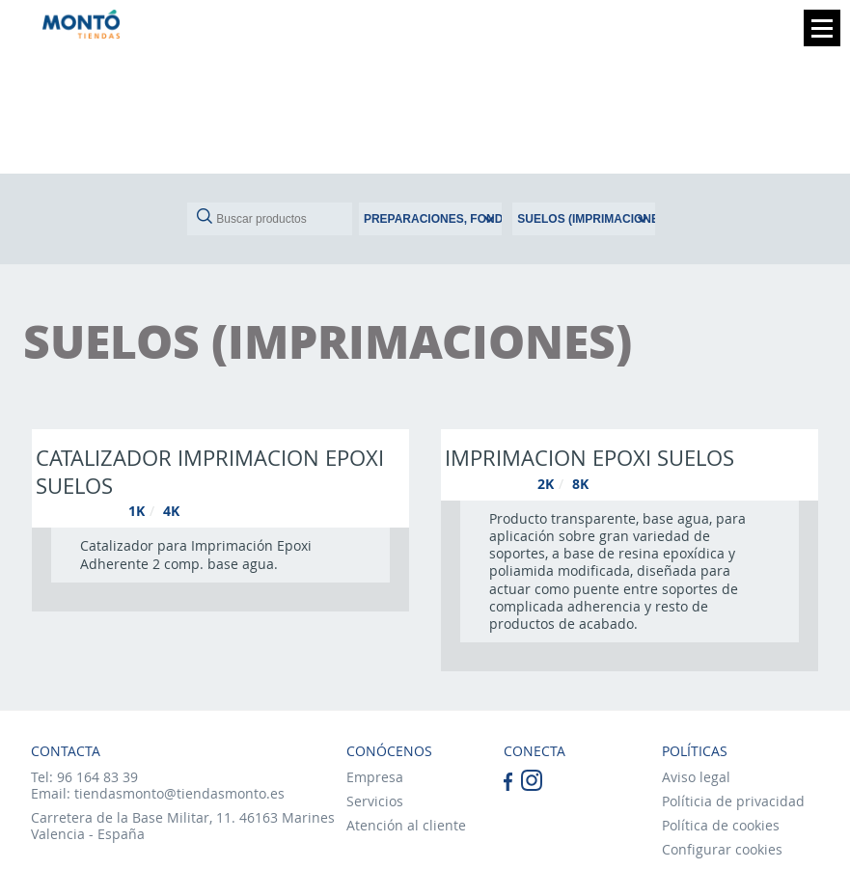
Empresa (374, 777)
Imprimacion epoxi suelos (589, 457)
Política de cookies (721, 825)
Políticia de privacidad (733, 801)
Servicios (374, 801)
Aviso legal (696, 777)
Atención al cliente (406, 825)
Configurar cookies (722, 849)
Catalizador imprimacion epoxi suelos (210, 471)
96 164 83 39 (97, 777)
